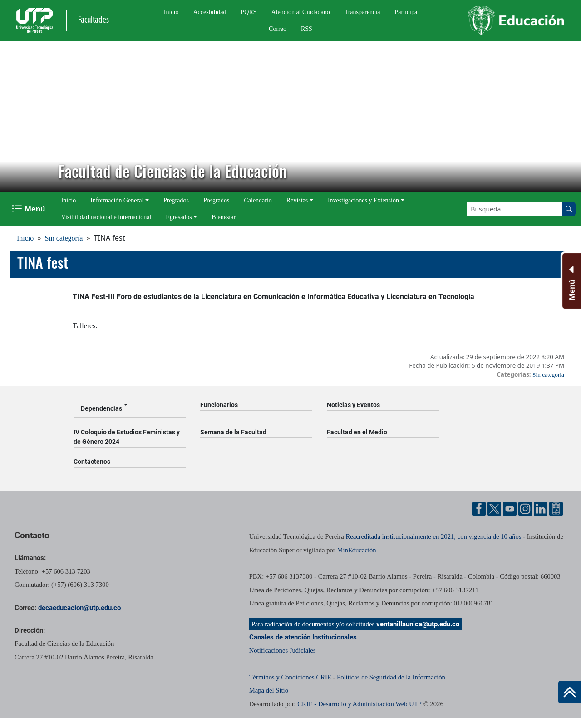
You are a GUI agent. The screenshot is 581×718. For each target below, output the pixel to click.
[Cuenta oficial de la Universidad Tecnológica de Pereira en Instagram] (525, 509)
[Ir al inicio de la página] (569, 692)
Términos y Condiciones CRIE (290, 677)
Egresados (179, 217)
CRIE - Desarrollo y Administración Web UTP (359, 704)
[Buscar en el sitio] (569, 209)
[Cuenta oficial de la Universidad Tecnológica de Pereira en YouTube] (510, 509)
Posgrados (216, 200)
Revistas (297, 200)
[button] (14, 116)
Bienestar (224, 217)
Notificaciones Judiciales (282, 650)
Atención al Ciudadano (300, 12)
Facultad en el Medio (357, 432)
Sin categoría (63, 238)
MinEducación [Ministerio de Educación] (356, 550)
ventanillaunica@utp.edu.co (417, 624)
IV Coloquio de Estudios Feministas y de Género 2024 (127, 436)
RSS (306, 28)
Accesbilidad (209, 12)
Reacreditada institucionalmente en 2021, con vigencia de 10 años (433, 536)
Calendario (257, 200)
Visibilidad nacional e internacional (106, 217)
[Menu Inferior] (571, 280)
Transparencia (362, 12)
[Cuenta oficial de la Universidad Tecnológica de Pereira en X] (494, 509)
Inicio (171, 12)
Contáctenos (92, 461)
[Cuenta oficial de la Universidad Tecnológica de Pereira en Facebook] (479, 509)
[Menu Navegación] (29, 208)
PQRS (249, 12)
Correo (277, 28)
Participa (405, 12)
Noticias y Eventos (353, 404)
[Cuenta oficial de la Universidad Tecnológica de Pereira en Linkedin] (540, 509)
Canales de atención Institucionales (303, 637)
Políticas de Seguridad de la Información (391, 677)
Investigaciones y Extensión (363, 200)
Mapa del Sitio (268, 690)
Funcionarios (219, 404)
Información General (116, 200)
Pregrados (176, 200)
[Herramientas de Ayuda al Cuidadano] (556, 509)
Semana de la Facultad (233, 432)
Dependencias (101, 408)
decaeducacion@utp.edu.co (79, 608)
